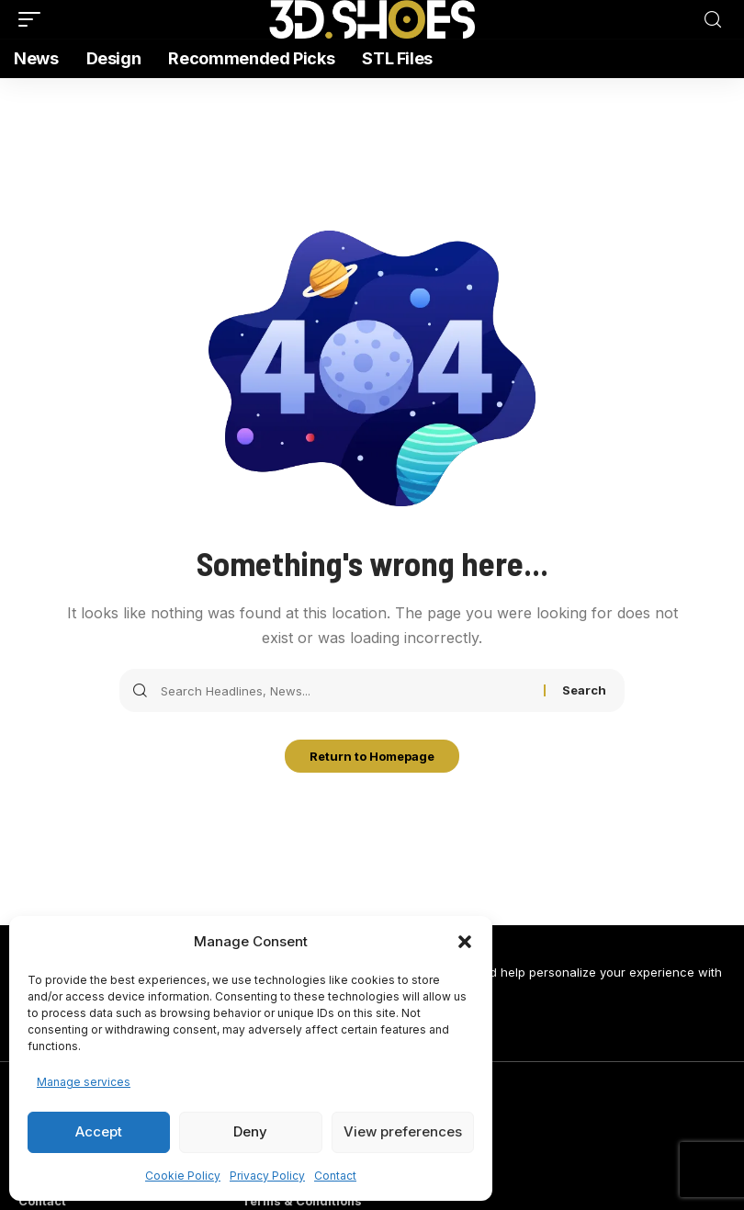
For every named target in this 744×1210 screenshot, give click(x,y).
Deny (250, 1131)
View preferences (403, 1131)
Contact (335, 1175)
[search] (713, 20)
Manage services (83, 1082)
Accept (98, 1131)
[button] (465, 942)
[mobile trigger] (34, 19)
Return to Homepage (372, 758)
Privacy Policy (267, 1175)
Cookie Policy (182, 1175)
